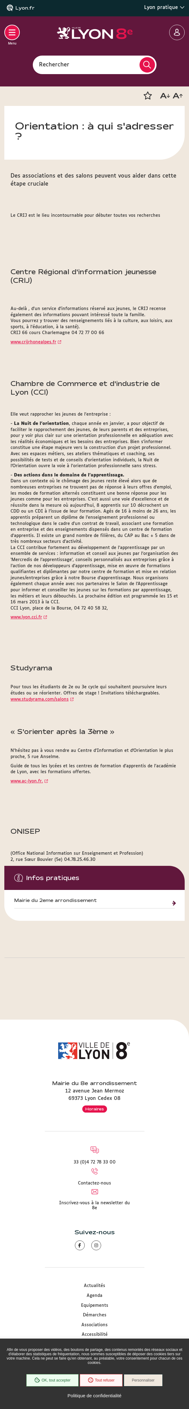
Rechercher (54, 64)
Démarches (94, 1315)
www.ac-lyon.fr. (27, 781)
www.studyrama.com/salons (40, 699)
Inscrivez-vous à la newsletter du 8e (94, 1205)
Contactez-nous (94, 1183)
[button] (147, 95)
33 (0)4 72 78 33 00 (95, 1162)
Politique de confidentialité (94, 1395)
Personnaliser (143, 1380)
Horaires (94, 1109)
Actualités (94, 1286)
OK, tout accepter (52, 1380)
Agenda (94, 1296)
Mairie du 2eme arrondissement (55, 900)
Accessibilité (95, 1334)
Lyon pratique (164, 7)
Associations (94, 1325)
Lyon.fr (25, 8)
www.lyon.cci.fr (26, 617)
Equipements (94, 1305)
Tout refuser (101, 1380)
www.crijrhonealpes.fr (33, 342)
